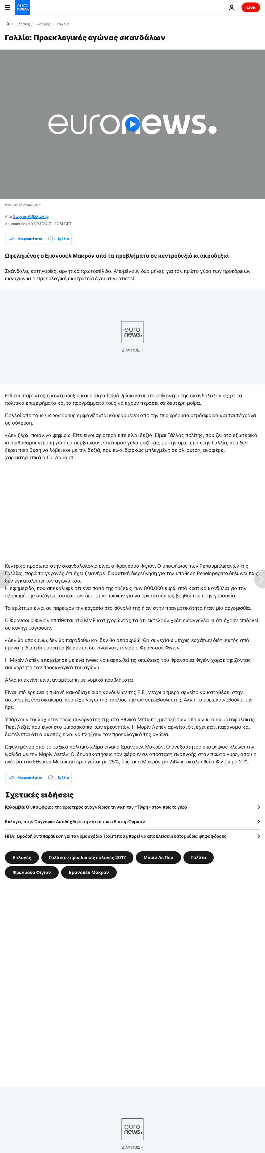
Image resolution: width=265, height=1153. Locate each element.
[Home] (7, 24)
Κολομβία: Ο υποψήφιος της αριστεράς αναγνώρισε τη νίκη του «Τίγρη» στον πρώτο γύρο (96, 807)
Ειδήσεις (22, 24)
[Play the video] (132, 124)
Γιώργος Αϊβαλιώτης (31, 216)
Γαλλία (63, 24)
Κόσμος (43, 24)
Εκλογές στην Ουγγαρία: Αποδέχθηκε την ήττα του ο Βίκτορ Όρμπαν (75, 821)
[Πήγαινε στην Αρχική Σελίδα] (22, 7)
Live (250, 7)
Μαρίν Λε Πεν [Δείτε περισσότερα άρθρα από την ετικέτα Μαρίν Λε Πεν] (158, 857)
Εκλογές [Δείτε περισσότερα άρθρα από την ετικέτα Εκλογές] (22, 857)
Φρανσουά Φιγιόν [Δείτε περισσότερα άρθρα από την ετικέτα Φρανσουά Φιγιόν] (32, 872)
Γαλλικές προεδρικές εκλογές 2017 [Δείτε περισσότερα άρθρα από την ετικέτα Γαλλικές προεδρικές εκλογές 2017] (87, 857)
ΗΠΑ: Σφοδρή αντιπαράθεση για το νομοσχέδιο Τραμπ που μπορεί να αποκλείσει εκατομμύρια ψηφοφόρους (115, 836)
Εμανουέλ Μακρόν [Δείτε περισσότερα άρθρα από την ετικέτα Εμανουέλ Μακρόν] (89, 872)
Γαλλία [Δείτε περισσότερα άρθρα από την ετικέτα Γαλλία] (198, 857)
